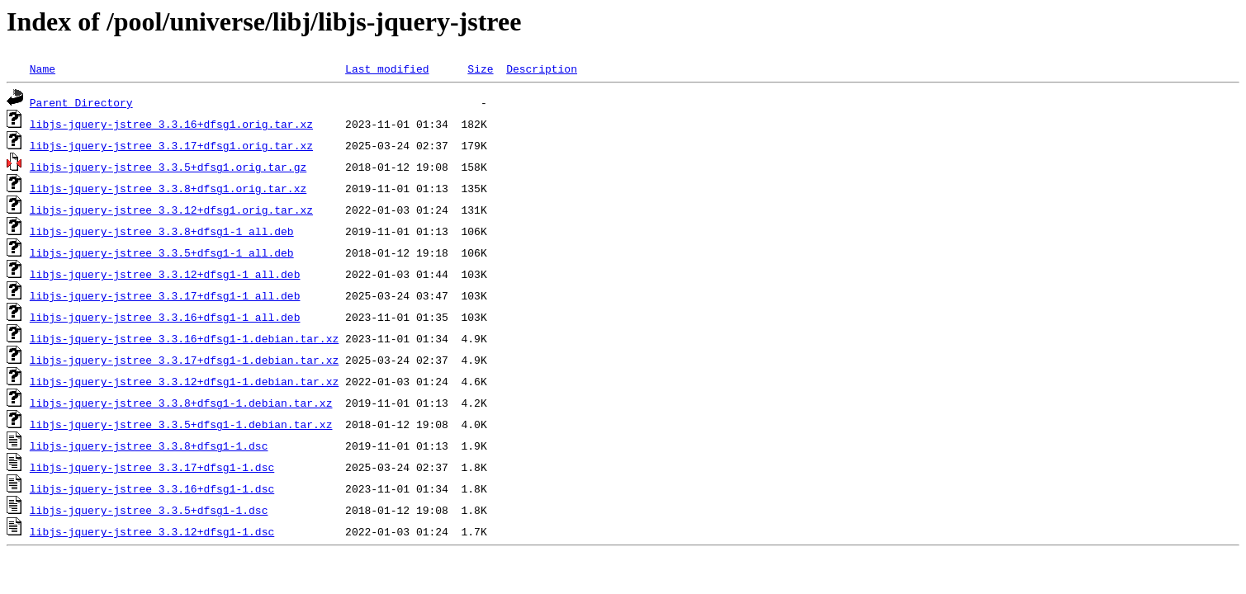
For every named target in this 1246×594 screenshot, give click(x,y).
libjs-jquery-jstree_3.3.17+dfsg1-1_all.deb (165, 295)
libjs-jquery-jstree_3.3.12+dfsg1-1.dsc (152, 531)
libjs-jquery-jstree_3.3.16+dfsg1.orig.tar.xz (171, 123)
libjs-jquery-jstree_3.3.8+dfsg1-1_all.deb (162, 231)
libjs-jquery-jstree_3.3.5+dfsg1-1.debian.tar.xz (181, 424)
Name (42, 68)
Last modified (387, 68)
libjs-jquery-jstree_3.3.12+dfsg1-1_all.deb (165, 273)
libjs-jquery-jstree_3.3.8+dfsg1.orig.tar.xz (168, 188)
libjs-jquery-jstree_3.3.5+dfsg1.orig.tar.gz (168, 166)
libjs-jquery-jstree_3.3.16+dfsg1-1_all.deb (165, 316)
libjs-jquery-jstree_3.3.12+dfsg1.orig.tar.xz (171, 209)
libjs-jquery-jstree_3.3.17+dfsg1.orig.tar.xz (171, 145)
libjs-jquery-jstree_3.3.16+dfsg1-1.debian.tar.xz (184, 338)
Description (541, 68)
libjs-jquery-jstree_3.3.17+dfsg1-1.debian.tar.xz (184, 359)
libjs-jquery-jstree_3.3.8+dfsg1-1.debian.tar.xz (181, 402)
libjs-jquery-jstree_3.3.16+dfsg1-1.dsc (152, 488)
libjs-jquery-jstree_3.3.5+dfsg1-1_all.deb (162, 252)
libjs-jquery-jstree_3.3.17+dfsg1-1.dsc (152, 467)
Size (480, 68)
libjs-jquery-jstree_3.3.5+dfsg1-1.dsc (149, 509)
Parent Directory (81, 102)
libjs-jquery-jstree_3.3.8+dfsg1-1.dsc (149, 445)
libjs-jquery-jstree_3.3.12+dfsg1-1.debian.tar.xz (184, 381)
